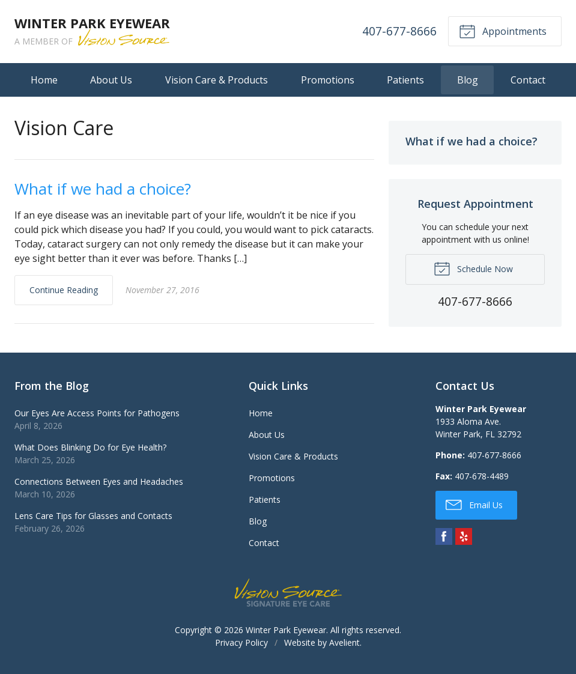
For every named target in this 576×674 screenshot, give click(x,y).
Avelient (344, 642)
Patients (405, 80)
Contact (528, 80)
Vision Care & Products (216, 80)
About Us (111, 80)
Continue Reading (63, 290)
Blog (467, 80)
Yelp (463, 536)
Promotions (327, 80)
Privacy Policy (241, 642)
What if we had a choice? (102, 188)
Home (44, 80)
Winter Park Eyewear (286, 630)
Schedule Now (473, 268)
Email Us (474, 504)
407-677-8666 (399, 31)
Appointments (503, 30)
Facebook (443, 536)
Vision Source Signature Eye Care (288, 592)
